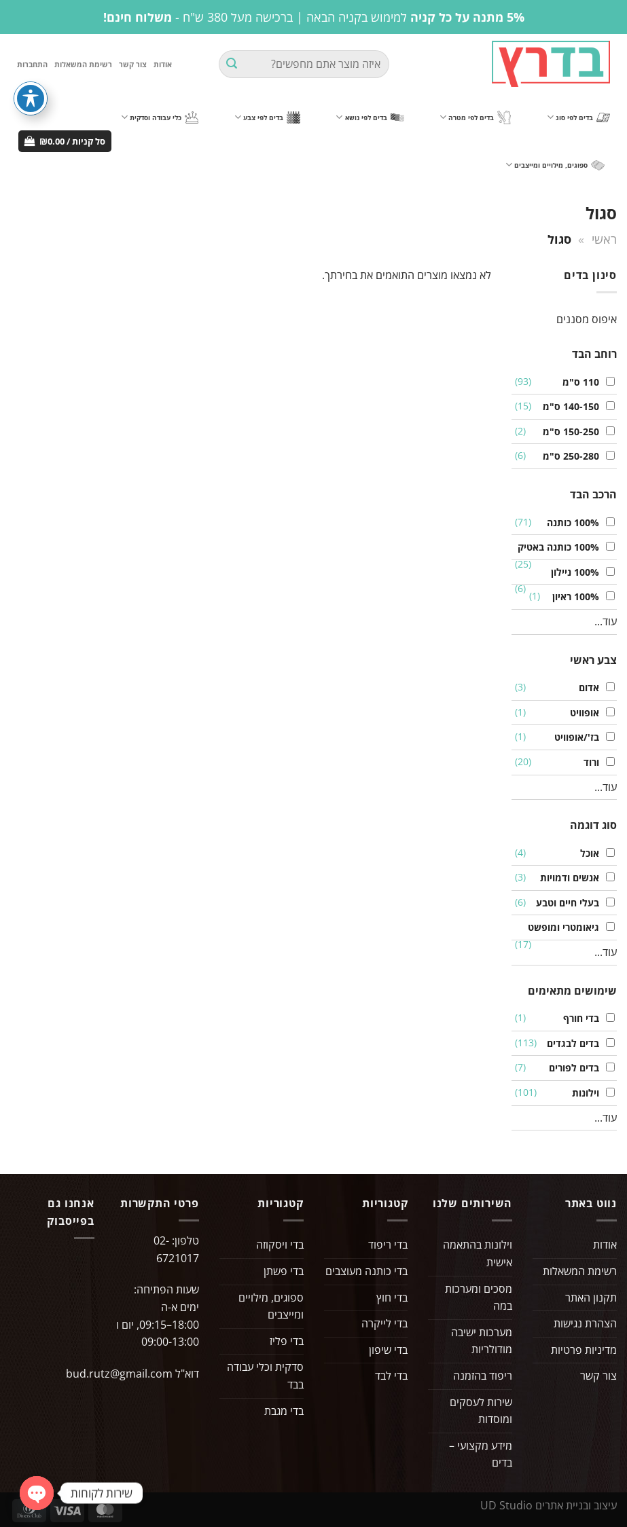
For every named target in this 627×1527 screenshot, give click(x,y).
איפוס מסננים (586, 319)
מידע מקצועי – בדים (480, 1454)
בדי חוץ (392, 1297)
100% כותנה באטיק (555, 546)
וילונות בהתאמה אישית (477, 1253)
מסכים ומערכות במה (478, 1297)
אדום (585, 687)
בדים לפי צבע (267, 117)
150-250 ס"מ (567, 431)
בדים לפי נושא (370, 117)
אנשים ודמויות (566, 877)
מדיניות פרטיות (584, 1349)
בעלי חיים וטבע (564, 902)
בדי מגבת (284, 1410)
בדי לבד (391, 1375)
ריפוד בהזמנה (482, 1375)
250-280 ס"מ (567, 455)
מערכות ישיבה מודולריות (481, 1341)
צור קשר (133, 64)
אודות (163, 64)
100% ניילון (571, 572)
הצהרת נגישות (585, 1323)
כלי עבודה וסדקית (159, 117)
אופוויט (581, 712)
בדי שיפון (388, 1349)
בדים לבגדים (569, 1043)
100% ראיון (572, 596)
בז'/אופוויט (573, 737)
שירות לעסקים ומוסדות (481, 1411)
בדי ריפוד (388, 1244)
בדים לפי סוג (578, 117)
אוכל (586, 853)
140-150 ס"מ (567, 406)
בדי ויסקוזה (280, 1244)
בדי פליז (287, 1340)
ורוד (588, 762)
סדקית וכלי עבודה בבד (265, 1375)
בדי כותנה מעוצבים (366, 1271)
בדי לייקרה (384, 1323)
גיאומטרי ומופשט (560, 927)
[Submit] (231, 64)
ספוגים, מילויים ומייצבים (555, 164)
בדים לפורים (570, 1067)
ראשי (604, 238)
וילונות (582, 1092)
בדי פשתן (284, 1271)
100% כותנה (569, 522)
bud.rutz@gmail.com (119, 1373)
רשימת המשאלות (83, 64)
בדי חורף (577, 1018)
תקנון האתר (591, 1297)
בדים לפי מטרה (475, 118)
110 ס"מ (577, 381)
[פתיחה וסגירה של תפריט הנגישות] (30, 98)
